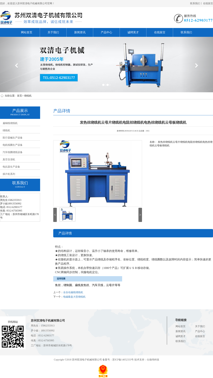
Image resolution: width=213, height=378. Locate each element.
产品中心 (106, 32)
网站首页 (26, 32)
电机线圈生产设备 (13, 145)
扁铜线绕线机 (10, 123)
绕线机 (28, 95)
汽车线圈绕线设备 (13, 152)
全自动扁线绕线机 (73, 292)
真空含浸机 (9, 159)
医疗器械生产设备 (13, 137)
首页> (20, 95)
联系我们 (186, 32)
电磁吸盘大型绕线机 (74, 296)
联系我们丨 (196, 3)
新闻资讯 (80, 32)
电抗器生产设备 (11, 166)
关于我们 (53, 32)
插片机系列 (9, 174)
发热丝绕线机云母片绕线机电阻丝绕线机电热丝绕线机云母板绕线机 (133, 122)
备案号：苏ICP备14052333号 (118, 359)
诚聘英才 (133, 32)
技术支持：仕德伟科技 (146, 359)
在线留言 (208, 3)
